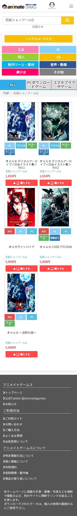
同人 (21, 56)
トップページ (12, 392)
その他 (58, 72)
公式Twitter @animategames (25, 398)
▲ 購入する (21, 183)
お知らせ (10, 404)
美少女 (21, 72)
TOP (6, 93)
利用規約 (10, 467)
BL (58, 49)
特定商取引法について (18, 456)
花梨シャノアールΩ (16, 171)
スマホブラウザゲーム (64, 85)
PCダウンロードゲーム (38, 85)
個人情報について (15, 461)
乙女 (21, 49)
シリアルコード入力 (39, 39)
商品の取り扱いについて (20, 478)
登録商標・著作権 (15, 473)
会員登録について (15, 441)
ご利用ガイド (12, 418)
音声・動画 (58, 64)
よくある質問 (12, 436)
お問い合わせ (12, 424)
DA (58, 56)
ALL (13, 84)
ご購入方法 (11, 430)
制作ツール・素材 (21, 64)
